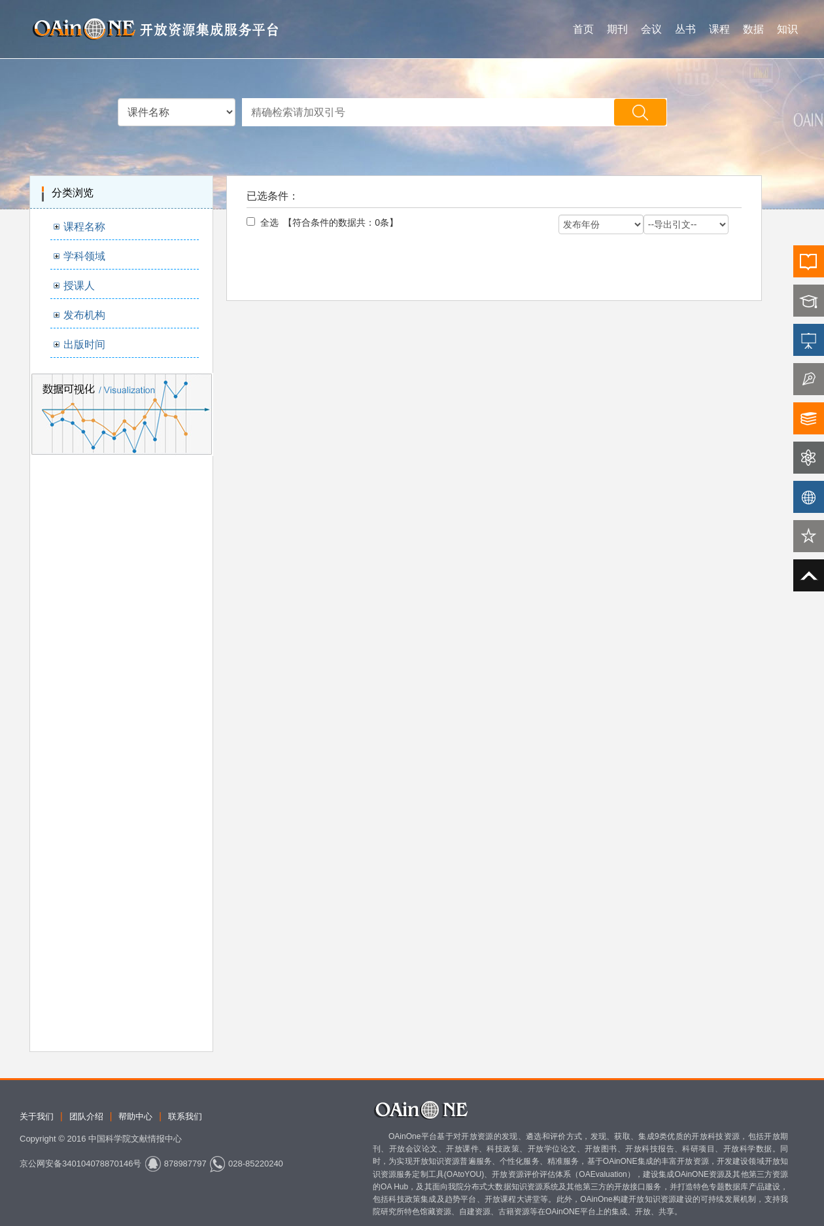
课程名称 (84, 226)
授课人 (79, 285)
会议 (651, 29)
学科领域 (84, 256)
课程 (719, 29)
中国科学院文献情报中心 (135, 1139)
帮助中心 (135, 1116)
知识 (787, 29)
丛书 (685, 29)
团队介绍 (86, 1116)
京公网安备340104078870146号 (80, 1163)
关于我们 (37, 1116)
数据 (753, 29)
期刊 (617, 29)
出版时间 (84, 344)
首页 (583, 29)
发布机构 (84, 315)
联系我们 (185, 1116)
